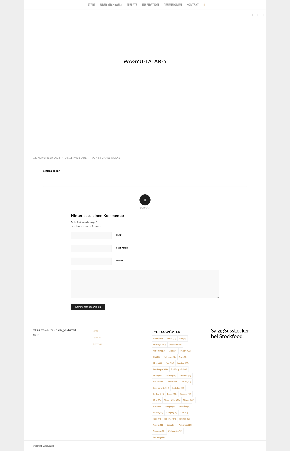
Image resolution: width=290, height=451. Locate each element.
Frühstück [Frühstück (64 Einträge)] (185, 375)
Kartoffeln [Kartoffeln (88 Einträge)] (178, 387)
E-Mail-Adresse (122, 247)
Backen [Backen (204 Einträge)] (158, 338)
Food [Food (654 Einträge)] (170, 363)
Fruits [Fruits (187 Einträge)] (157, 375)
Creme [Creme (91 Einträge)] (173, 350)
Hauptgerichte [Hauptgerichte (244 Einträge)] (161, 387)
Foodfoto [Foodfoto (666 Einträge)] (182, 363)
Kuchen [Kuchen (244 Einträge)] (158, 394)
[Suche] (203, 4)
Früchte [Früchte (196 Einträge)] (171, 375)
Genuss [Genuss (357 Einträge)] (186, 381)
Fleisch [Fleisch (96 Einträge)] (157, 363)
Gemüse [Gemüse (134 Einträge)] (172, 381)
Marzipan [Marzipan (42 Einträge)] (185, 394)
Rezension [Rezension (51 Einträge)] (184, 406)
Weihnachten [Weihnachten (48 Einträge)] (175, 431)
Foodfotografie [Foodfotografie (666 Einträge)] (179, 369)
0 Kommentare (76, 157)
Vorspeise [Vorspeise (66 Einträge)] (158, 431)
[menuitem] (91, 4)
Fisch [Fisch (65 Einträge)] (182, 357)
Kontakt (95, 330)
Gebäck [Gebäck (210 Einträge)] (158, 381)
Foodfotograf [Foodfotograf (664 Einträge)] (160, 369)
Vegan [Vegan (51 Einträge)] (171, 424)
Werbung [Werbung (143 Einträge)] (159, 437)
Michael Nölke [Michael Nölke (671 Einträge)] (172, 400)
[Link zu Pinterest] (263, 15)
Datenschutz (97, 344)
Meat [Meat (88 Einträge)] (157, 400)
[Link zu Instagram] (258, 15)
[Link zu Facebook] (252, 15)
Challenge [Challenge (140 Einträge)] (159, 344)
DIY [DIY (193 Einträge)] (156, 357)
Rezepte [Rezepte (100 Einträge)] (171, 412)
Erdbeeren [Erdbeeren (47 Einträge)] (170, 357)
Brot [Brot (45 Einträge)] (182, 338)
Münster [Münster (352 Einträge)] (188, 400)
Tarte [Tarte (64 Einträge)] (157, 418)
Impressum (96, 337)
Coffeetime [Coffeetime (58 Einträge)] (159, 350)
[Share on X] (145, 181)
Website (119, 260)
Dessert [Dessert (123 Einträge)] (185, 350)
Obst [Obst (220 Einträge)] (157, 406)
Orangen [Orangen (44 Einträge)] (170, 406)
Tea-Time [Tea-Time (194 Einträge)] (170, 418)
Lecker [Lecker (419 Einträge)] (171, 394)
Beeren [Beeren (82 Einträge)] (171, 338)
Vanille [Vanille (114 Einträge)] (158, 424)
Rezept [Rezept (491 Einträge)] (158, 412)
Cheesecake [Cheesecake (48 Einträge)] (175, 344)
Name (119, 234)
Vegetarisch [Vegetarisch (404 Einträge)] (185, 424)
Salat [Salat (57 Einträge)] (184, 412)
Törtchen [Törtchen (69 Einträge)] (184, 418)
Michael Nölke (109, 157)
